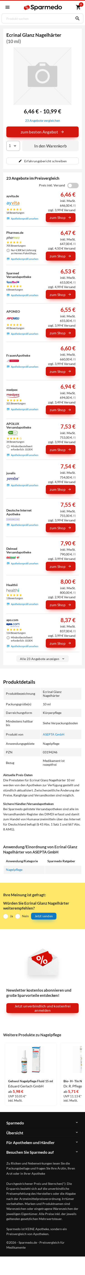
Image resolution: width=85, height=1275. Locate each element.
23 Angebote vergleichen (42, 120)
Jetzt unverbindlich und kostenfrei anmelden (42, 1008)
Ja (11, 916)
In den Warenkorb (50, 145)
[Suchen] (76, 18)
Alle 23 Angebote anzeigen (42, 659)
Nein (25, 916)
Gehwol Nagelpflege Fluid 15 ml (30, 1081)
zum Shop (60, 218)
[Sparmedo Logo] (43, 7)
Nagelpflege (14, 869)
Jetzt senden (44, 916)
